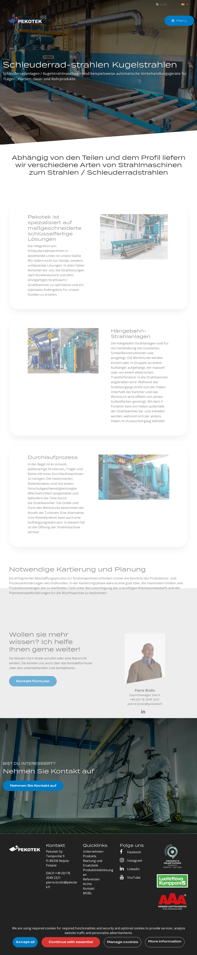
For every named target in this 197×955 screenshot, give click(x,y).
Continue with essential (71, 942)
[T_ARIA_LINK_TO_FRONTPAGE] (25, 20)
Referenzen (91, 879)
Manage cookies (122, 942)
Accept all (25, 942)
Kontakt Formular (33, 685)
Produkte (89, 856)
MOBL (87, 893)
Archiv (87, 884)
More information (164, 941)
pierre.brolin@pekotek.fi (145, 708)
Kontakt (88, 888)
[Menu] (179, 21)
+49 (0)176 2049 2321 (145, 703)
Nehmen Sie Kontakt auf (33, 785)
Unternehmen (93, 851)
